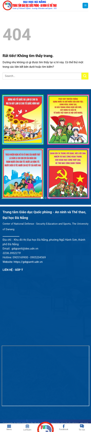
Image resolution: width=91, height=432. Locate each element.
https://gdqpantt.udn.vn (28, 262)
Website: (8, 262)
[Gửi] (85, 76)
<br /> (45, 376)
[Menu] (85, 5)
